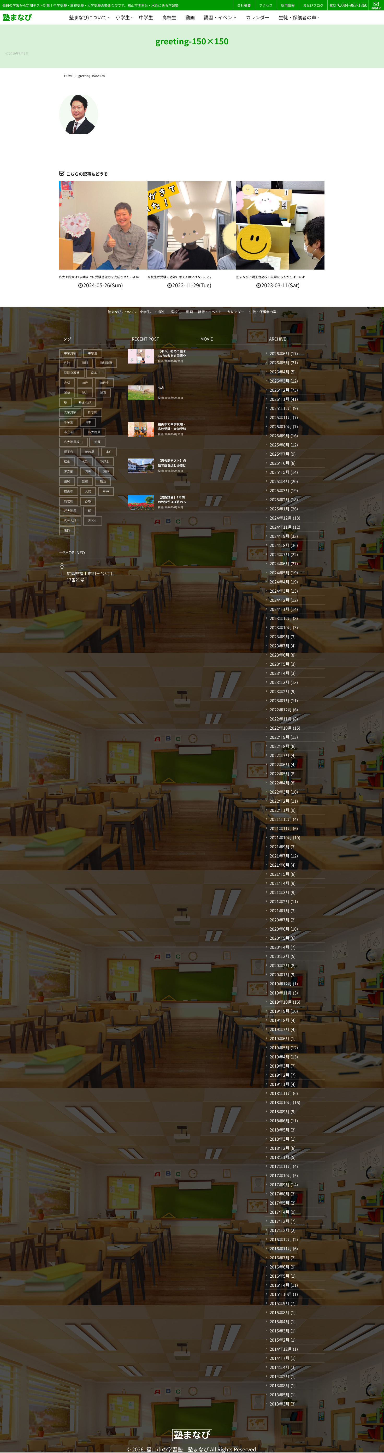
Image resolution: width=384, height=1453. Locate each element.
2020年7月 (280, 919)
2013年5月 (280, 1394)
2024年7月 (280, 554)
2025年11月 (281, 417)
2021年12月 (281, 819)
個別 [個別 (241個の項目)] (85, 363)
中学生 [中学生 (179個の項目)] (92, 353)
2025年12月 (281, 408)
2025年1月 (280, 508)
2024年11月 (281, 527)
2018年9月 (280, 1111)
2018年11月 (281, 1093)
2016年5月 (280, 1276)
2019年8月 (280, 1020)
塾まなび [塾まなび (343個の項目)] (85, 402)
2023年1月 (280, 700)
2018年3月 (280, 1139)
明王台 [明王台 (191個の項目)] (68, 452)
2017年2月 (280, 1230)
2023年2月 (280, 691)
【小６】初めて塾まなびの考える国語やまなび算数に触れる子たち (172, 358)
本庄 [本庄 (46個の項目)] (109, 452)
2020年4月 (280, 947)
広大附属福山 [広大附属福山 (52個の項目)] (73, 442)
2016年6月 (280, 1267)
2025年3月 (280, 490)
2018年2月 (280, 1148)
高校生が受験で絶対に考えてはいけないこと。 (180, 277)
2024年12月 (281, 518)
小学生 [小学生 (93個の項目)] (68, 422)
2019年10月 (281, 1002)
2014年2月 (280, 1376)
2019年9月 (280, 1011)
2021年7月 (280, 856)
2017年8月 (280, 1193)
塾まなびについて (88, 17)
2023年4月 (280, 673)
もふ (161, 387)
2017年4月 (280, 1212)
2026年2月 (280, 390)
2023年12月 (281, 618)
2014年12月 (281, 1349)
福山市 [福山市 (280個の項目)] (68, 491)
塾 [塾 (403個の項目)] (65, 402)
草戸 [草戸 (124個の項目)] (106, 491)
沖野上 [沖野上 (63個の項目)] (104, 461)
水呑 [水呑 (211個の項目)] (85, 461)
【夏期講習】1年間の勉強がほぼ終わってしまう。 (172, 502)
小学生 (123, 17)
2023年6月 (280, 655)
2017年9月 (280, 1184)
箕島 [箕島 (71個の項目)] (88, 491)
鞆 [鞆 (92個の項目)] (89, 511)
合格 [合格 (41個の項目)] (67, 382)
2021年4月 (280, 883)
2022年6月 (280, 764)
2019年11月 (281, 993)
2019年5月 (280, 1047)
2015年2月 (280, 1340)
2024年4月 (280, 582)
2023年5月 (280, 664)
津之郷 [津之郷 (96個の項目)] (68, 471)
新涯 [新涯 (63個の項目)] (97, 442)
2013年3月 (280, 1404)
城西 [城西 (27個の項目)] (103, 392)
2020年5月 (280, 938)
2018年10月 (281, 1102)
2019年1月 (280, 1084)
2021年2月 (280, 901)
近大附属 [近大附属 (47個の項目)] (70, 511)
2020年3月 (280, 956)
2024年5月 (280, 572)
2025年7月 (280, 454)
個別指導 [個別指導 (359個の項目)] (106, 363)
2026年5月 (280, 362)
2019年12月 (281, 983)
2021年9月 (280, 846)
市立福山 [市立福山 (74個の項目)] (70, 432)
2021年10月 (281, 837)
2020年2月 (280, 965)
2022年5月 (280, 773)
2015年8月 (280, 1312)
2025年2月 (280, 499)
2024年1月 (280, 609)
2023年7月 (280, 645)
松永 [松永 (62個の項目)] (67, 461)
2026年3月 (280, 381)
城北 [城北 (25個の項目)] (85, 392)
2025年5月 (280, 472)
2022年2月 (280, 801)
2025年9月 (280, 435)
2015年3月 (280, 1330)
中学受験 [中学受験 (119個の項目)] (70, 353)
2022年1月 (280, 810)
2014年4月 (280, 1367)
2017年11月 (281, 1166)
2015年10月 (281, 1294)
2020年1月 (280, 974)
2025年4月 (280, 481)
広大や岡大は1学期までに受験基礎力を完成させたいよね (99, 277)
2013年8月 (280, 1385)
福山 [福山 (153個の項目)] (103, 481)
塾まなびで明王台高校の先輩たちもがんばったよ (270, 277)
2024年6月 (280, 563)
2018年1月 (280, 1157)
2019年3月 (280, 1066)
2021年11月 (281, 828)
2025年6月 (280, 463)
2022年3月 (280, 792)
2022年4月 (280, 782)
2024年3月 (280, 591)
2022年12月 (281, 709)
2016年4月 (280, 1285)
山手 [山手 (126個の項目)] (88, 422)
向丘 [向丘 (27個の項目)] (85, 382)
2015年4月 (280, 1321)
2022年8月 (280, 746)
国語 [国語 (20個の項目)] (67, 392)
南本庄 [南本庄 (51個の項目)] (96, 373)
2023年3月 (280, 682)
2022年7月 (280, 755)
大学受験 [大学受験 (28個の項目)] (70, 412)
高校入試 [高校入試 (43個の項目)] (70, 521)
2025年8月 (280, 445)
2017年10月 (281, 1175)
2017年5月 (280, 1203)
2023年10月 (281, 627)
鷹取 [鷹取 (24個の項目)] (67, 530)
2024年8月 (280, 545)
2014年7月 (280, 1358)
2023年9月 (280, 636)
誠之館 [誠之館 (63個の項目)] (68, 501)
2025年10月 (281, 426)
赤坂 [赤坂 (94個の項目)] (88, 501)
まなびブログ (313, 5)
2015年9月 (280, 1303)
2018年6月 (280, 1120)
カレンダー (257, 17)
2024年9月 (280, 536)
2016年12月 (281, 1239)
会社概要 (244, 5)
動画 (190, 17)
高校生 (169, 17)
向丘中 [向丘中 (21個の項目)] (104, 382)
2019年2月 (280, 1075)
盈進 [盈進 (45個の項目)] (85, 481)
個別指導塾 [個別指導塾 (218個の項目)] (72, 373)
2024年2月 (280, 600)
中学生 (146, 17)
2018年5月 (280, 1130)
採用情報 (287, 5)
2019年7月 (280, 1029)
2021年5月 (280, 874)
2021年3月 (280, 892)
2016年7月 (280, 1257)
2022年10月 (281, 728)
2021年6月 (280, 865)
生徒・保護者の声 (297, 17)
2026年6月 (280, 353)
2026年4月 (280, 371)
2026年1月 (280, 399)
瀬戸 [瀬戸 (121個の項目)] (106, 471)
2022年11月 (281, 719)
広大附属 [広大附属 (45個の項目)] (94, 432)
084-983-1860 (352, 5)
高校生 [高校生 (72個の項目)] (92, 521)
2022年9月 (280, 737)
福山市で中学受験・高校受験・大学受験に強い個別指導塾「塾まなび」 (172, 431)
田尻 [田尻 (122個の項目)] (67, 481)
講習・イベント (220, 17)
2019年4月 (280, 1056)
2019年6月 (280, 1038)
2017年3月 (280, 1221)
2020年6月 (280, 929)
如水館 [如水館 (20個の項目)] (92, 412)
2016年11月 (281, 1248)
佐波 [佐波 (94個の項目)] (67, 363)
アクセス (266, 5)
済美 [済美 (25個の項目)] (88, 471)
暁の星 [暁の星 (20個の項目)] (89, 452)
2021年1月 (280, 910)
